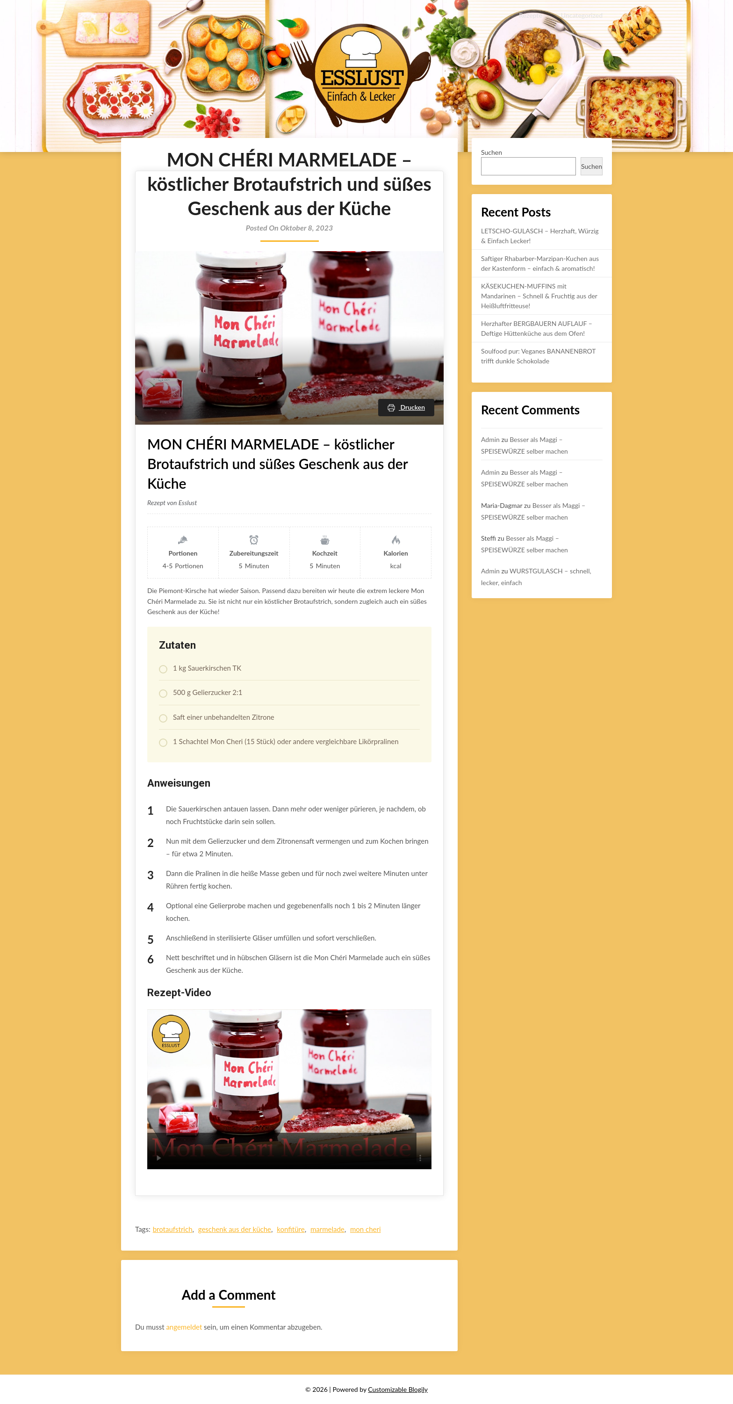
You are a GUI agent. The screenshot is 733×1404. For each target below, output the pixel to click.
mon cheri (365, 1229)
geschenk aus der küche (234, 1229)
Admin (490, 439)
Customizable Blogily (398, 1389)
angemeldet (184, 1327)
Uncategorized (582, 15)
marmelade (327, 1229)
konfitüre (290, 1229)
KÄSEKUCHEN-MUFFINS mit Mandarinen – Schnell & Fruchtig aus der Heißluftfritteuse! (539, 296)
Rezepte (530, 15)
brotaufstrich (173, 1229)
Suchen (491, 152)
